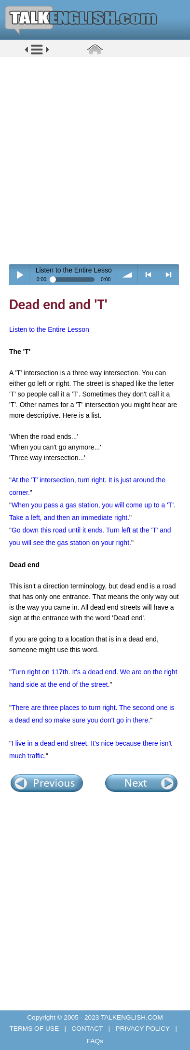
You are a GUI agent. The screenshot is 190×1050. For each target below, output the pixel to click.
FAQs (95, 1041)
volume (127, 274)
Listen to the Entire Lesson (49, 329)
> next (168, 274)
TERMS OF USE (34, 1028)
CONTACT (87, 1028)
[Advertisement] (95, 160)
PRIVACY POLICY (143, 1028)
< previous (148, 274)
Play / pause (19, 274)
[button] (37, 53)
